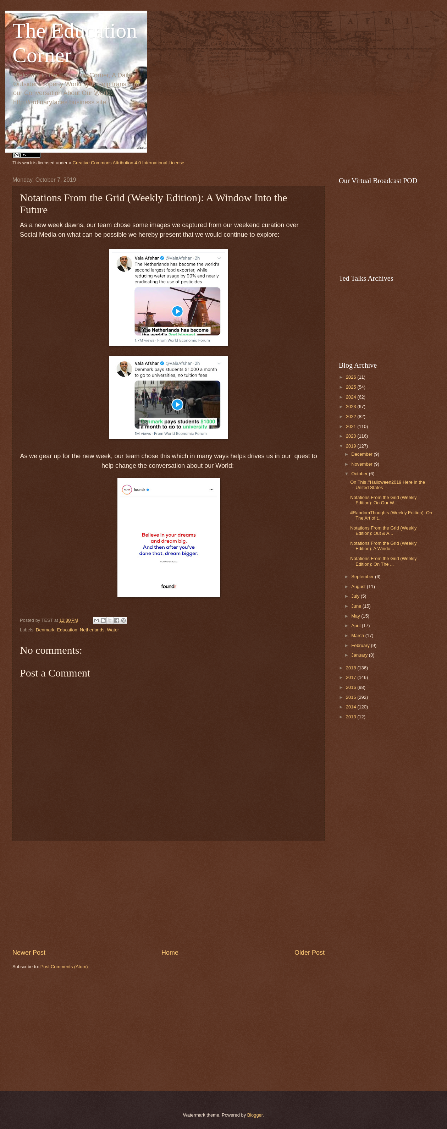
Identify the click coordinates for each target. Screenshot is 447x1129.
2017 (351, 677)
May (356, 616)
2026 (351, 377)
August (359, 586)
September (363, 576)
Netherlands (92, 629)
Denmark (45, 629)
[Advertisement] (168, 1030)
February (361, 645)
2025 (351, 387)
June (357, 606)
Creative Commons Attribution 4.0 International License (128, 162)
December (362, 454)
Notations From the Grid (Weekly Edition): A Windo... (383, 546)
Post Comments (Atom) (64, 966)
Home (169, 952)
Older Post (309, 952)
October (360, 473)
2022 (351, 416)
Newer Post (28, 952)
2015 (351, 697)
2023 (351, 406)
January (360, 655)
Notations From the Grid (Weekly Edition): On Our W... (383, 500)
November (362, 464)
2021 (351, 426)
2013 (351, 716)
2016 (351, 687)
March (358, 635)
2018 (351, 667)
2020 (351, 436)
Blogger (255, 1115)
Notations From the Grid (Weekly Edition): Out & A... (383, 530)
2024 (351, 397)
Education (67, 629)
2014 (351, 706)
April (356, 625)
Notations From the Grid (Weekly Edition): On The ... (383, 561)
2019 (351, 446)
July (355, 596)
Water (113, 629)
